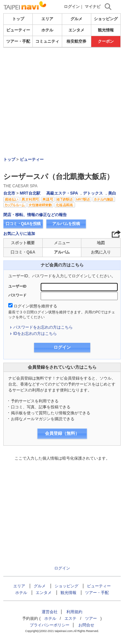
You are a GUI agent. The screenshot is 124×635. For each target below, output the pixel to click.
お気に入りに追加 (19, 233)
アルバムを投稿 (66, 223)
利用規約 (74, 612)
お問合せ (86, 625)
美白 (112, 193)
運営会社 (50, 612)
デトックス (93, 193)
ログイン (72, 6)
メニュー (62, 243)
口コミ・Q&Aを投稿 (23, 223)
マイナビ (93, 6)
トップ (18, 19)
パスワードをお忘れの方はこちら (43, 327)
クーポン (106, 41)
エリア (47, 19)
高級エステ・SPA (62, 193)
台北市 (9, 193)
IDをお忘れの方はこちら (35, 333)
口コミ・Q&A (23, 252)
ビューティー (18, 30)
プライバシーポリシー (49, 625)
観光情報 (106, 30)
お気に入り (101, 252)
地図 (101, 243)
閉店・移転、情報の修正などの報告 (35, 214)
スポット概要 (23, 243)
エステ (70, 618)
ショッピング (106, 19)
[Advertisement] (62, 67)
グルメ (76, 19)
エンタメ (76, 30)
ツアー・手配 (18, 41)
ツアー (91, 618)
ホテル (47, 30)
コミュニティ (47, 41)
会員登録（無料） (62, 433)
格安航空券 (76, 41)
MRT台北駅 (30, 193)
